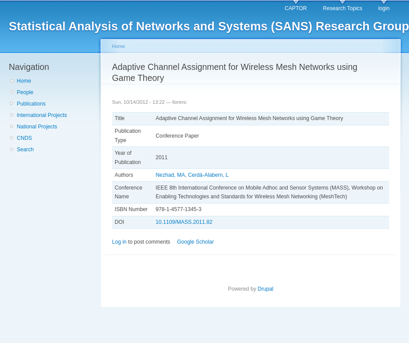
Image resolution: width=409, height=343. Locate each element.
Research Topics (342, 8)
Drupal (265, 289)
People (25, 92)
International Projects (42, 115)
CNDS (24, 138)
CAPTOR (296, 8)
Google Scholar (195, 242)
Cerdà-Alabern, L (208, 175)
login (384, 8)
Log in (119, 242)
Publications (31, 104)
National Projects (37, 127)
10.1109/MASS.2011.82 (184, 222)
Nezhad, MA (170, 175)
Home (24, 81)
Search (25, 149)
